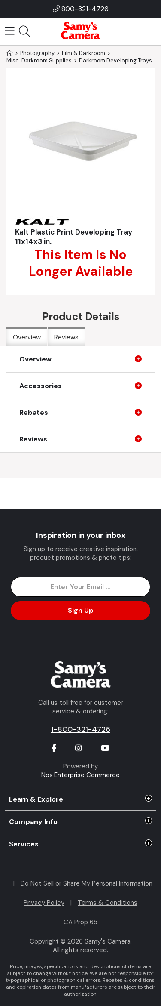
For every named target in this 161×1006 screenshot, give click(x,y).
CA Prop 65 (80, 922)
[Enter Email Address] (80, 587)
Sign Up (81, 610)
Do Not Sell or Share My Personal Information (86, 883)
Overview (27, 337)
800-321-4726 (85, 8)
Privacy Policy (44, 902)
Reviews (66, 337)
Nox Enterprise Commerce (80, 775)
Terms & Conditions (107, 902)
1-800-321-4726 (80, 729)
